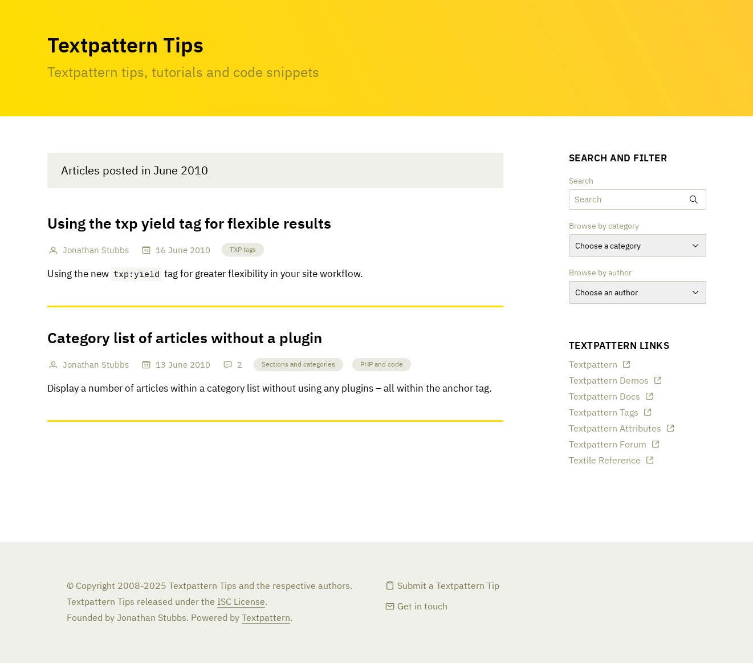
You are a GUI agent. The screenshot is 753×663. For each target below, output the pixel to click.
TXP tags (243, 250)
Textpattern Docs (604, 397)
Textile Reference (605, 461)
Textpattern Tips (125, 46)
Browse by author (600, 273)
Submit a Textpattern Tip (448, 586)
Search (581, 181)
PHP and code (381, 364)
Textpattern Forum (607, 445)
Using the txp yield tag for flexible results (189, 224)
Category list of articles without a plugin (184, 339)
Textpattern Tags (603, 413)
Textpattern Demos (609, 381)
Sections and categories (298, 364)
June (178, 250)
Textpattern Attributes (615, 429)
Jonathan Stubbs (96, 250)
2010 (200, 250)
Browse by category (604, 226)
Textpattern (593, 365)
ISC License (241, 602)
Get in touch (422, 607)
